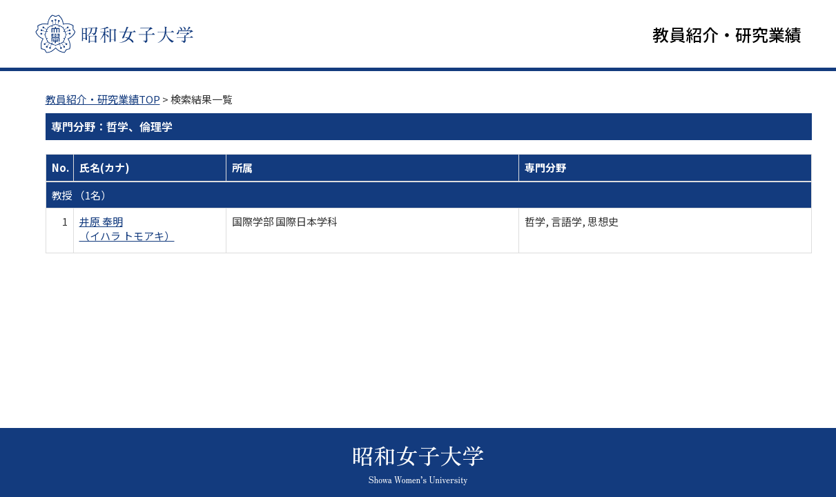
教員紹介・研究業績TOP (103, 100)
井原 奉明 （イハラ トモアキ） (127, 229)
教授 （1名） (81, 196)
